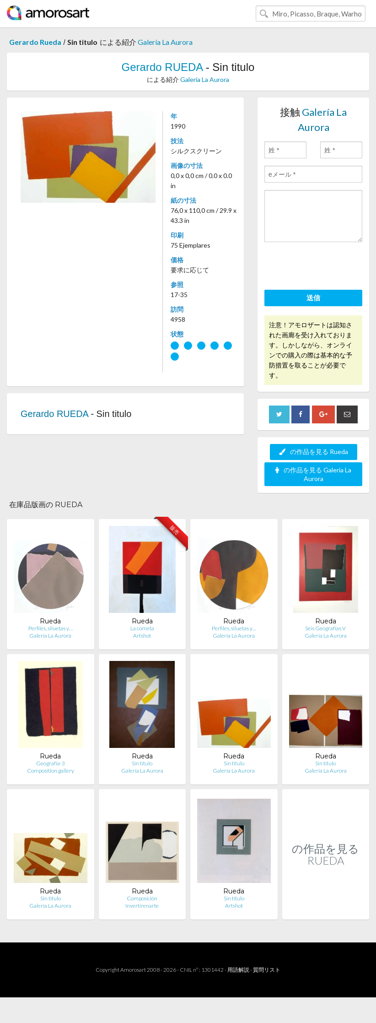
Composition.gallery (50, 770)
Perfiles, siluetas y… (50, 628)
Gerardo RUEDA (162, 67)
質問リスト (266, 969)
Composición (142, 898)
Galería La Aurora (165, 42)
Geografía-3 (50, 763)
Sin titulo (142, 763)
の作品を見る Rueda (313, 451)
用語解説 (238, 969)
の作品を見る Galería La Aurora (313, 474)
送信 (313, 297)
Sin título (234, 898)
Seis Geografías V (325, 628)
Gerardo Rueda (35, 42)
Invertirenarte (142, 905)
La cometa (142, 628)
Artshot (142, 635)
